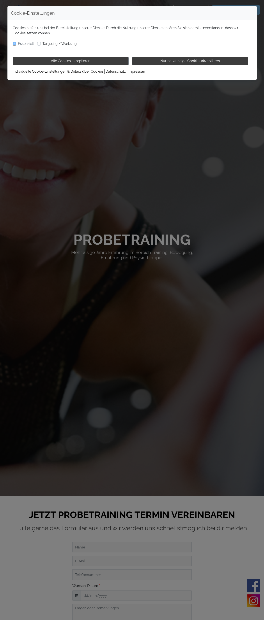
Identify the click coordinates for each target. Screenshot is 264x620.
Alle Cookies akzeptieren (70, 61)
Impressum (137, 71)
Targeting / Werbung (60, 44)
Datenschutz (116, 71)
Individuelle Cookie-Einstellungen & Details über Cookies (58, 71)
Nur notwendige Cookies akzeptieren (190, 61)
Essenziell (26, 44)
